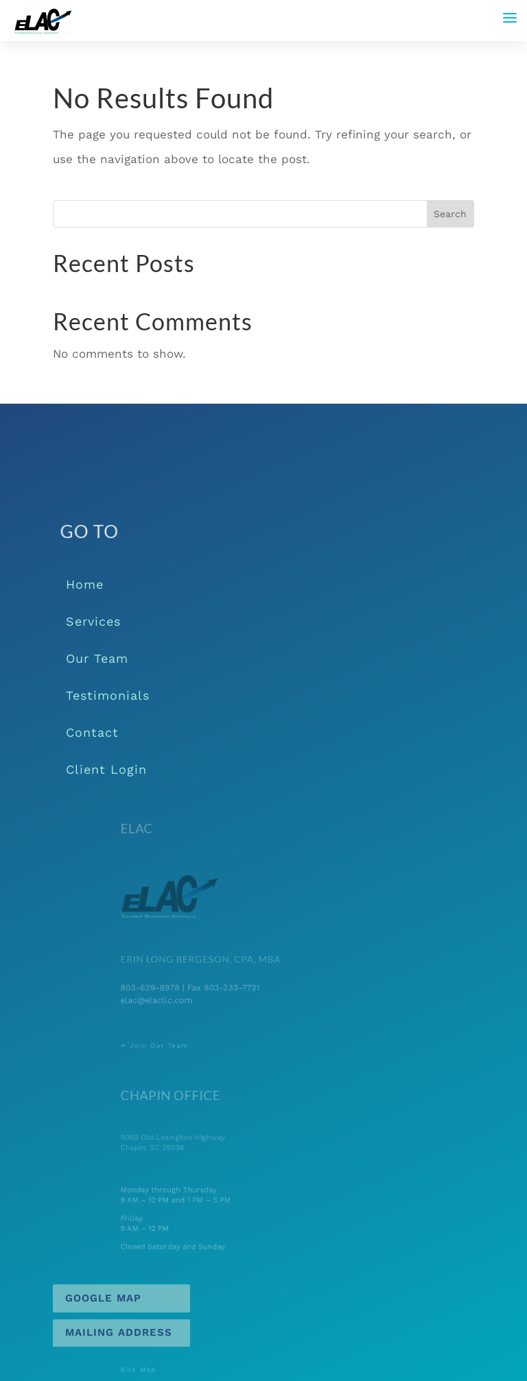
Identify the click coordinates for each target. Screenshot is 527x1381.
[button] (510, 18)
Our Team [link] (97, 658)
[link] (42, 19)
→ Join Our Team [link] (168, 1045)
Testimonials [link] (108, 695)
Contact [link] (92, 732)
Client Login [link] (106, 769)
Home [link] (85, 584)
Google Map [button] (103, 1298)
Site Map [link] (154, 1370)
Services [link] (93, 621)
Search (450, 213)
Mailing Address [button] (118, 1332)
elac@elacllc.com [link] (170, 998)
